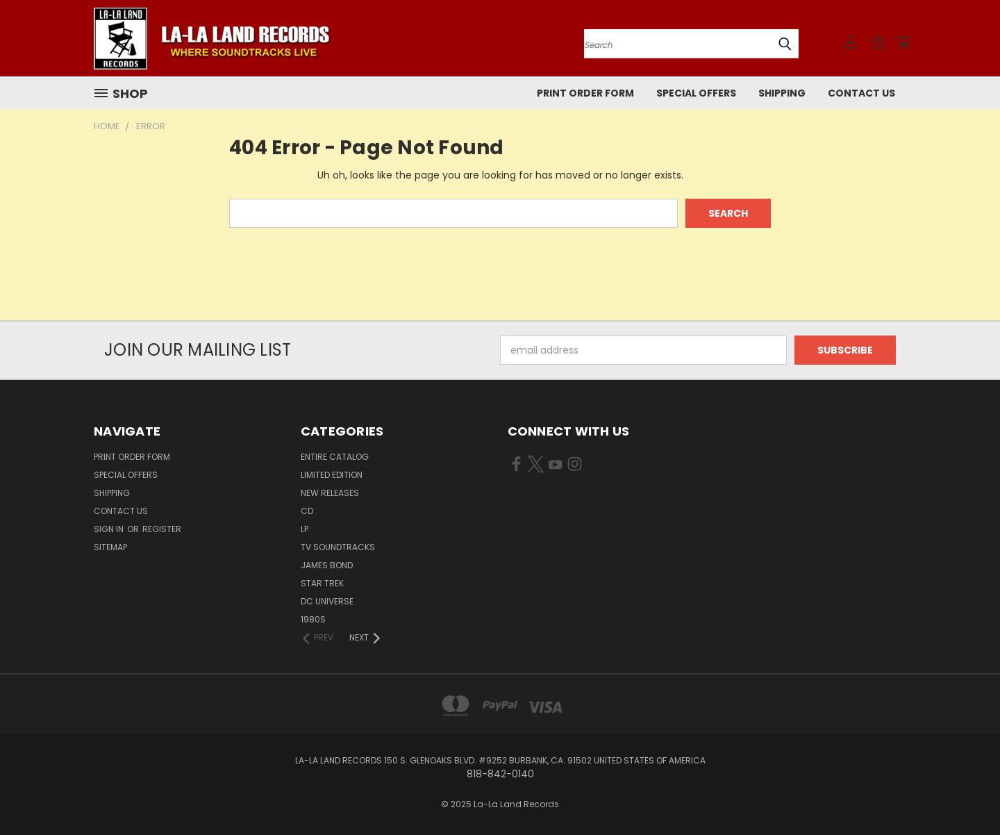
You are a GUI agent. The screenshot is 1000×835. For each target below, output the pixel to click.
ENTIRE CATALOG (335, 457)
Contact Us (861, 93)
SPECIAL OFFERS (696, 93)
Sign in (110, 529)
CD (307, 511)
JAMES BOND (327, 565)
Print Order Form (585, 93)
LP (304, 529)
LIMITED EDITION (331, 475)
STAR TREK (322, 583)
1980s (313, 619)
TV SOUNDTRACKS (338, 547)
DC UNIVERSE (327, 601)
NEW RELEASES (330, 493)
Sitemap (110, 547)
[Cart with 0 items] (903, 42)
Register (161, 529)
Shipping (782, 93)
